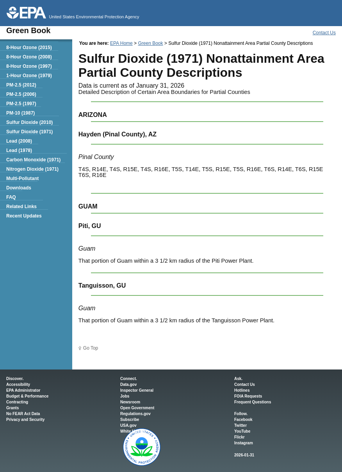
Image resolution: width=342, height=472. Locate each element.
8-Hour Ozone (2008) (29, 57)
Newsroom (130, 402)
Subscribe (129, 419)
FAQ (11, 197)
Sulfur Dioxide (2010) (29, 122)
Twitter (240, 425)
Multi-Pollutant (22, 178)
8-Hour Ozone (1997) (29, 66)
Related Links (21, 206)
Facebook (243, 419)
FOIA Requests (248, 396)
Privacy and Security (25, 419)
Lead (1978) (19, 150)
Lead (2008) (19, 141)
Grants (12, 408)
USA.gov (128, 425)
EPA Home (121, 43)
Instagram (243, 443)
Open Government (137, 408)
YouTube (242, 431)
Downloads (18, 188)
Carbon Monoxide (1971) (33, 160)
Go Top (90, 348)
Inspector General (136, 390)
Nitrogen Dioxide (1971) (32, 169)
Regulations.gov (135, 414)
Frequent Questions (252, 402)
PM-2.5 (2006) (21, 94)
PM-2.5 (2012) (21, 85)
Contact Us (324, 32)
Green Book (150, 43)
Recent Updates (24, 216)
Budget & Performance (27, 396)
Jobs (124, 396)
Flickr (239, 437)
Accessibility (18, 384)
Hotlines (241, 390)
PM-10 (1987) (20, 113)
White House (132, 431)
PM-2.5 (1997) (21, 103)
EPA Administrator (23, 390)
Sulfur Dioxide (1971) (29, 131)
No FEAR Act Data (23, 414)
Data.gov (128, 384)
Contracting (17, 402)
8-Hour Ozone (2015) (29, 47)
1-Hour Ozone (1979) (29, 75)
